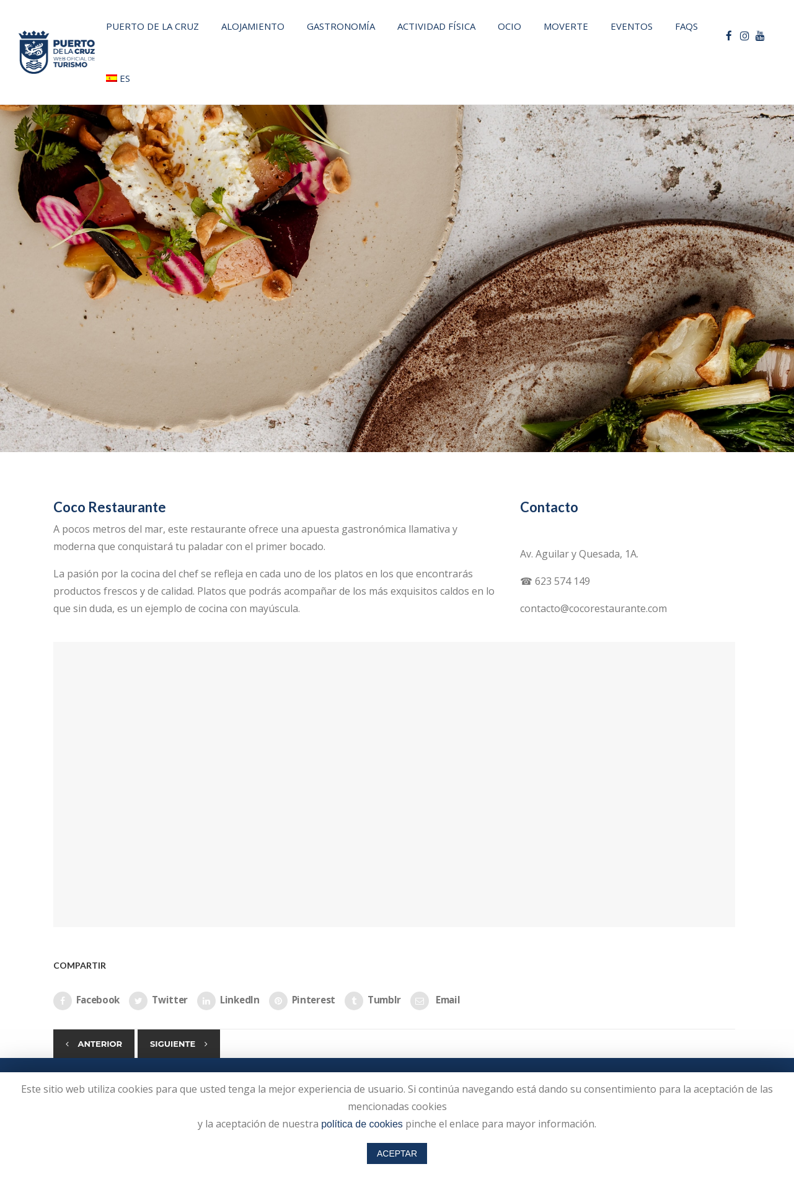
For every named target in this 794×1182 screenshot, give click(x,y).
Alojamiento (253, 26)
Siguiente (172, 1044)
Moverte (566, 26)
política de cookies (362, 1124)
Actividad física (436, 26)
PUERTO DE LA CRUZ (152, 26)
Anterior (100, 1044)
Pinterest (302, 1001)
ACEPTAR (397, 1153)
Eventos (632, 26)
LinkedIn (228, 1001)
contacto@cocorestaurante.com (593, 608)
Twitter (158, 1001)
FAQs (686, 26)
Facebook (86, 1001)
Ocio (509, 26)
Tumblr (373, 1001)
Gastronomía (341, 26)
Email (435, 1001)
